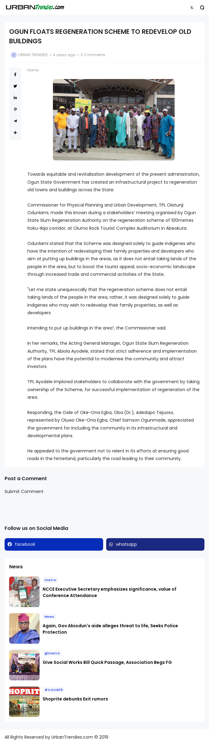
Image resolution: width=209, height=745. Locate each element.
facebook (25, 544)
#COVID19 (53, 689)
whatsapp (126, 544)
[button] (192, 7)
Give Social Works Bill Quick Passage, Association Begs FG (107, 662)
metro (50, 580)
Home (32, 70)
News (49, 616)
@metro (52, 653)
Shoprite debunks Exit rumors (75, 699)
